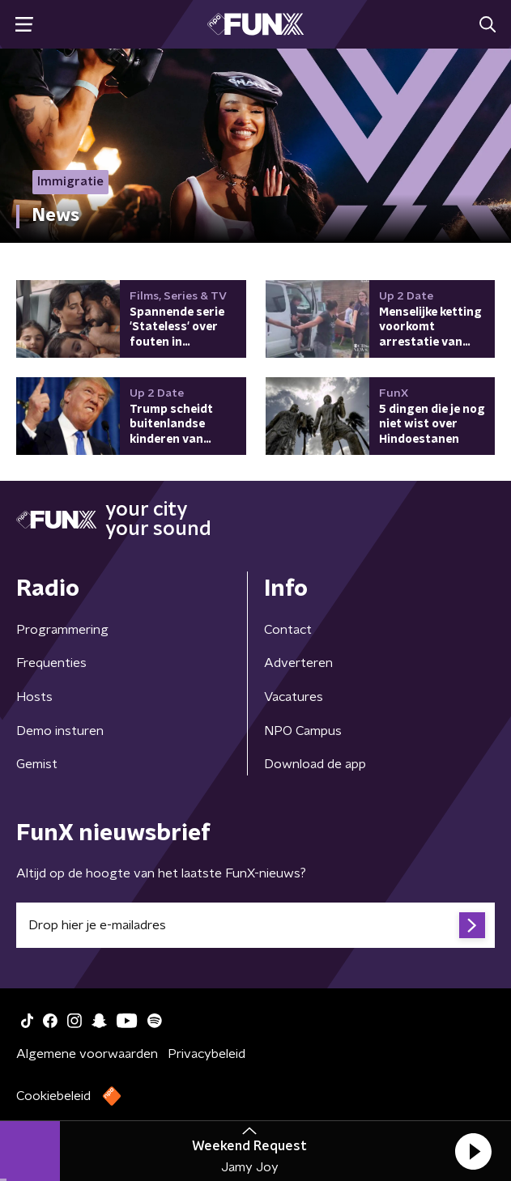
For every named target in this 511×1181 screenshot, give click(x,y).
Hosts (34, 696)
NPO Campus (303, 730)
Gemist (36, 764)
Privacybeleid (206, 1053)
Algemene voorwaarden (87, 1053)
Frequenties (51, 662)
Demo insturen (60, 730)
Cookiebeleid (53, 1096)
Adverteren (298, 662)
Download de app (315, 764)
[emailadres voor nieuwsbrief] (255, 925)
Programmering (62, 629)
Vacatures (293, 696)
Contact (288, 629)
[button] (473, 1151)
